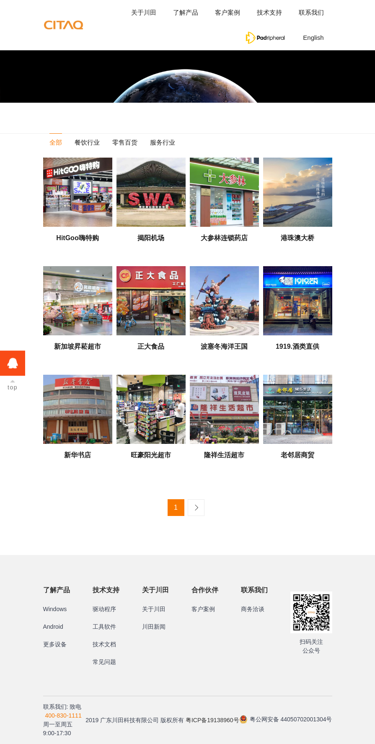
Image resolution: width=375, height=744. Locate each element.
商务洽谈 (252, 609)
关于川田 (143, 12)
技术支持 (269, 12)
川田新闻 (154, 626)
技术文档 (104, 644)
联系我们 (311, 12)
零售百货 (124, 142)
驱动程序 (104, 609)
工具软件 (104, 626)
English (313, 37)
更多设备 (55, 644)
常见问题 (104, 661)
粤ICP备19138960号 (212, 720)
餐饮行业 (87, 142)
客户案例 (227, 12)
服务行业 (162, 142)
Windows (55, 609)
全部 (55, 142)
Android (53, 626)
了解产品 (185, 12)
